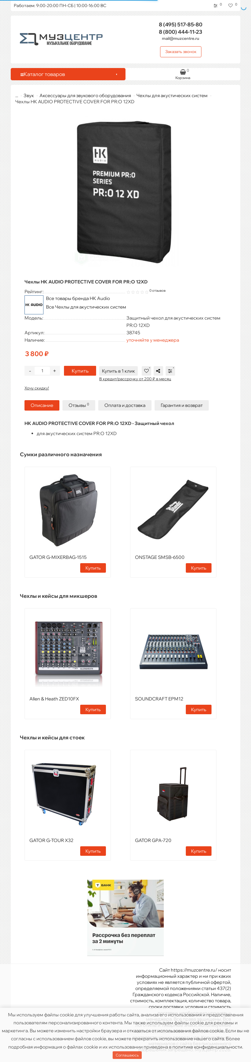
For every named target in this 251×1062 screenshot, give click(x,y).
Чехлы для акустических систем (168, 95)
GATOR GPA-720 (153, 840)
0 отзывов (157, 290)
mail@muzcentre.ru (180, 38)
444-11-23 (180, 31)
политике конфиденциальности (207, 1047)
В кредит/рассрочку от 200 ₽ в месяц (135, 378)
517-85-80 (180, 24)
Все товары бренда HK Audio (78, 298)
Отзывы (79, 405)
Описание (42, 405)
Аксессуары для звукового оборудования (81, 95)
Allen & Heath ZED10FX (54, 699)
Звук (25, 95)
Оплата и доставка (124, 405)
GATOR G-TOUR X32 (51, 840)
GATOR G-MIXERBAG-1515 (58, 557)
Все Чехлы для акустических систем (86, 307)
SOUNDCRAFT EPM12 (159, 699)
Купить (80, 371)
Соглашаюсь (127, 1055)
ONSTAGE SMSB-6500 (160, 557)
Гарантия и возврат (182, 405)
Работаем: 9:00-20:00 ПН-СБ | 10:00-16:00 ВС (60, 5)
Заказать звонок (181, 51)
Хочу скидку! (36, 387)
